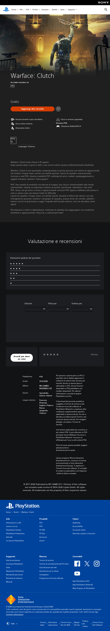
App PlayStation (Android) (83, 584)
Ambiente (76, 522)
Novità (54, 10)
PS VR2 (42, 530)
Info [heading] (8, 519)
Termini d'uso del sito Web (66, 623)
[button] (21, 357)
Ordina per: (77, 303)
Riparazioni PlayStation (15, 571)
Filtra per (52, 303)
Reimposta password (14, 574)
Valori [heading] (75, 519)
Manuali (9, 582)
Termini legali (43, 623)
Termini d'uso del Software (97, 623)
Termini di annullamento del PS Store (54, 564)
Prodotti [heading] (43, 519)
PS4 (27, 10)
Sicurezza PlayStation (14, 564)
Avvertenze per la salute (65, 450)
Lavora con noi (11, 526)
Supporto (71, 10)
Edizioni (28, 303)
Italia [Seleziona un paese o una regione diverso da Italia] (12, 624)
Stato (8, 567)
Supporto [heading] (10, 556)
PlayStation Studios (13, 530)
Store (62, 10)
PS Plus (35, 10)
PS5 (21, 10)
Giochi (13, 10)
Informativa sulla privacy (53, 623)
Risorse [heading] (43, 556)
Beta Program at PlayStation (84, 588)
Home (8, 512)
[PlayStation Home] (6, 10)
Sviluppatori (44, 574)
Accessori (45, 10)
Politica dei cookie (85, 623)
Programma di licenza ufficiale (51, 578)
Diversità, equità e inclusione (84, 533)
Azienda (9, 537)
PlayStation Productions (15, 533)
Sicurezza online (79, 530)
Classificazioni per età (48, 567)
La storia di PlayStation (15, 540)
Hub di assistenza (13, 560)
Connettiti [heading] (77, 556)
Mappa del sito (77, 623)
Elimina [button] (94, 354)
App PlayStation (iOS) (81, 581)
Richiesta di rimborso (14, 578)
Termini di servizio (46, 560)
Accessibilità (77, 526)
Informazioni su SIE (13, 522)
